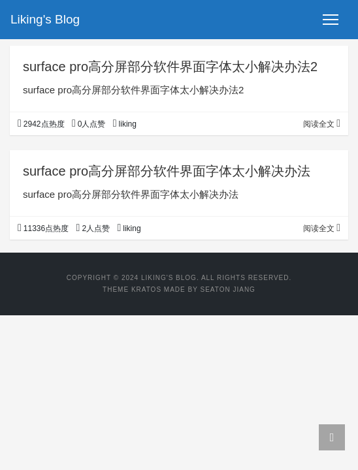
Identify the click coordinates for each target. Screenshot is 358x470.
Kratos (146, 289)
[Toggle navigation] (331, 19)
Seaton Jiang (227, 289)
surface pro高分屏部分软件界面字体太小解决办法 (166, 171)
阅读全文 (321, 124)
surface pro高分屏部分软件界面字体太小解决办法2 (170, 66)
